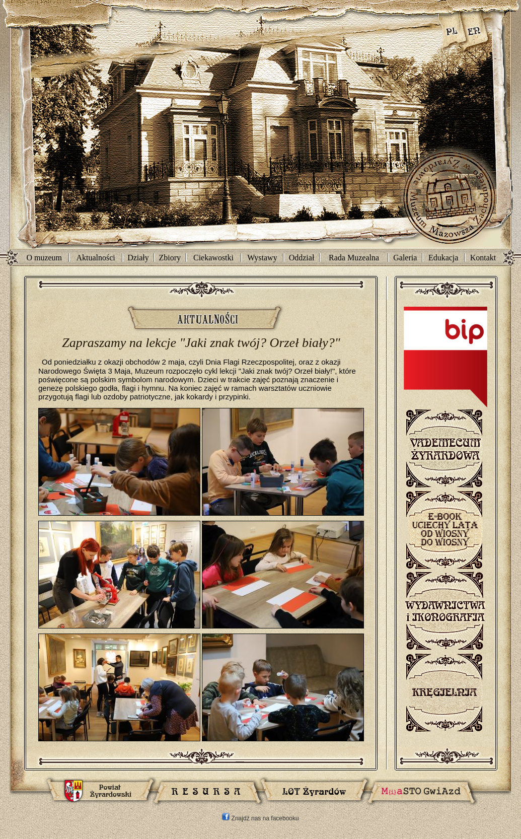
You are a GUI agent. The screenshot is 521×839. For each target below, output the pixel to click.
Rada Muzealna (354, 257)
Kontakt (483, 257)
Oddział (302, 257)
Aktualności (95, 257)
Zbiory (170, 257)
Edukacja (443, 257)
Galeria (405, 257)
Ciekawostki (213, 257)
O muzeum (44, 257)
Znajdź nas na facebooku (260, 818)
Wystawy (262, 257)
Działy (138, 257)
